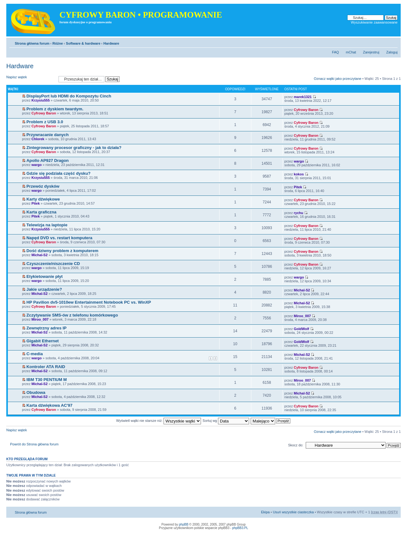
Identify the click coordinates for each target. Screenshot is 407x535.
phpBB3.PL (240, 528)
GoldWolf (301, 329)
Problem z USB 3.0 (44, 121)
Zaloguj (392, 52)
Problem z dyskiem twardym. (54, 109)
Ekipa (265, 512)
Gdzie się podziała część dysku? (58, 173)
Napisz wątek (30, 79)
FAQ (335, 52)
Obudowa (35, 392)
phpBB (183, 524)
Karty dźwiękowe (43, 199)
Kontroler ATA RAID (45, 366)
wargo (36, 165)
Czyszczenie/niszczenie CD (53, 263)
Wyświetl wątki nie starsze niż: (158, 420)
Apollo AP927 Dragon (47, 160)
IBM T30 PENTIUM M (46, 379)
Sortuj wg (226, 420)
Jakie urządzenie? (44, 289)
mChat (351, 52)
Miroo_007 (39, 319)
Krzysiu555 (40, 100)
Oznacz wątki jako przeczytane (337, 78)
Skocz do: (295, 445)
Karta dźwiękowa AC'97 (49, 405)
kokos (299, 174)
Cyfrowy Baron (43, 113)
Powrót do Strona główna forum (34, 444)
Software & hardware (83, 43)
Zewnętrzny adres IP (46, 328)
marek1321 (303, 97)
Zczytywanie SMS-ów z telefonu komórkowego (72, 315)
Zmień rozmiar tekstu (393, 42)
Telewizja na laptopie (46, 225)
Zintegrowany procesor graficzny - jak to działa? (73, 147)
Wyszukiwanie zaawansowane (374, 22)
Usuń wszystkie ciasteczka (293, 512)
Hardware (111, 43)
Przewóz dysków (42, 186)
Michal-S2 (39, 255)
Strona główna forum (32, 43)
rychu (298, 213)
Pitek (298, 187)
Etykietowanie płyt (44, 276)
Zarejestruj (371, 52)
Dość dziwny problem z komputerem (62, 250)
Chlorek (37, 139)
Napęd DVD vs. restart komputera (59, 237)
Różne (58, 43)
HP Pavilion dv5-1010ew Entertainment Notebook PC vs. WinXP (88, 302)
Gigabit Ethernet (42, 341)
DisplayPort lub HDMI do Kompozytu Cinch (68, 96)
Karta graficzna (41, 212)
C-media (34, 353)
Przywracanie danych (47, 134)
